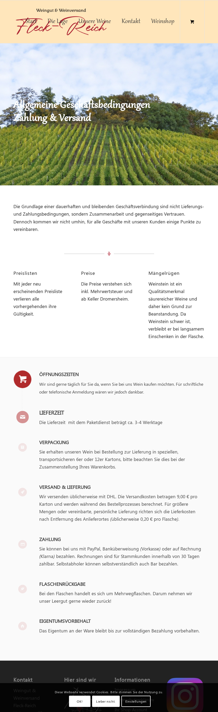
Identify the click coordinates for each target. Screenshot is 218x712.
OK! (79, 701)
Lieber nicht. (106, 701)
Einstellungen (136, 701)
